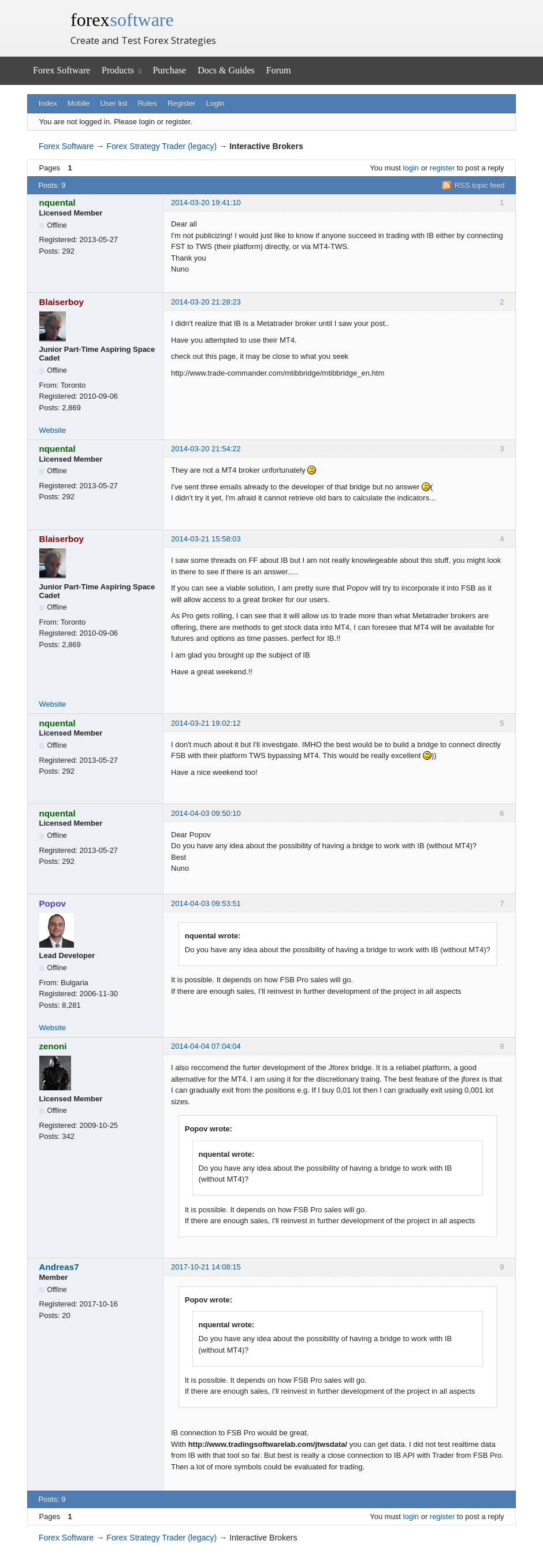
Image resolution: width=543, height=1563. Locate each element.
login (411, 168)
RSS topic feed (480, 185)
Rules (147, 103)
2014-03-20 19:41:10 (206, 202)
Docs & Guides (226, 70)
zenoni (53, 1046)
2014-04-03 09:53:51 (206, 903)
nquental (57, 202)
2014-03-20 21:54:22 (206, 448)
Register (181, 103)
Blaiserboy (61, 302)
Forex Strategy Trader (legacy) (161, 146)
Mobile (79, 103)
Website (52, 430)
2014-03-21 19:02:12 (206, 723)
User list (113, 103)
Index (48, 103)
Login (215, 103)
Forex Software (61, 70)
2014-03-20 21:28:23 (206, 302)
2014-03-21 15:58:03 (206, 538)
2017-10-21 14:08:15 (206, 1267)
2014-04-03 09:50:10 (206, 813)
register (442, 168)
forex (122, 19)
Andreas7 (59, 1267)
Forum (278, 70)
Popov (52, 903)
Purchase (169, 70)
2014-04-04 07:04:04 (206, 1046)
